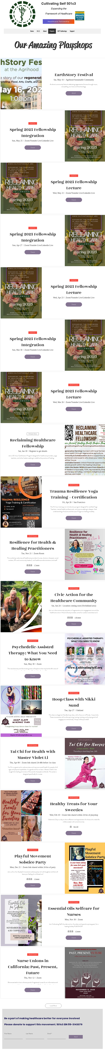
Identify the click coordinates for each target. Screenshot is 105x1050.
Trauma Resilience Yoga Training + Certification (74, 494)
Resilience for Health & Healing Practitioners (33, 545)
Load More (53, 1005)
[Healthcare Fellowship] (58, 21)
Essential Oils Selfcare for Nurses (73, 911)
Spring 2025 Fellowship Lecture (74, 185)
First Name (7, 1033)
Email (49, 1033)
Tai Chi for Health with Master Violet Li (32, 755)
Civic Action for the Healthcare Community (73, 598)
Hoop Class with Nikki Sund (73, 702)
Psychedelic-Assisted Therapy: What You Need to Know (32, 653)
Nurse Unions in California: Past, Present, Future (33, 967)
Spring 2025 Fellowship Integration (33, 133)
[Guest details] (36, 565)
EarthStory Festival (74, 75)
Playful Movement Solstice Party (32, 859)
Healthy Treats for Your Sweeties (73, 807)
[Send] (76, 1037)
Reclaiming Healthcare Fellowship (33, 443)
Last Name (29, 1033)
